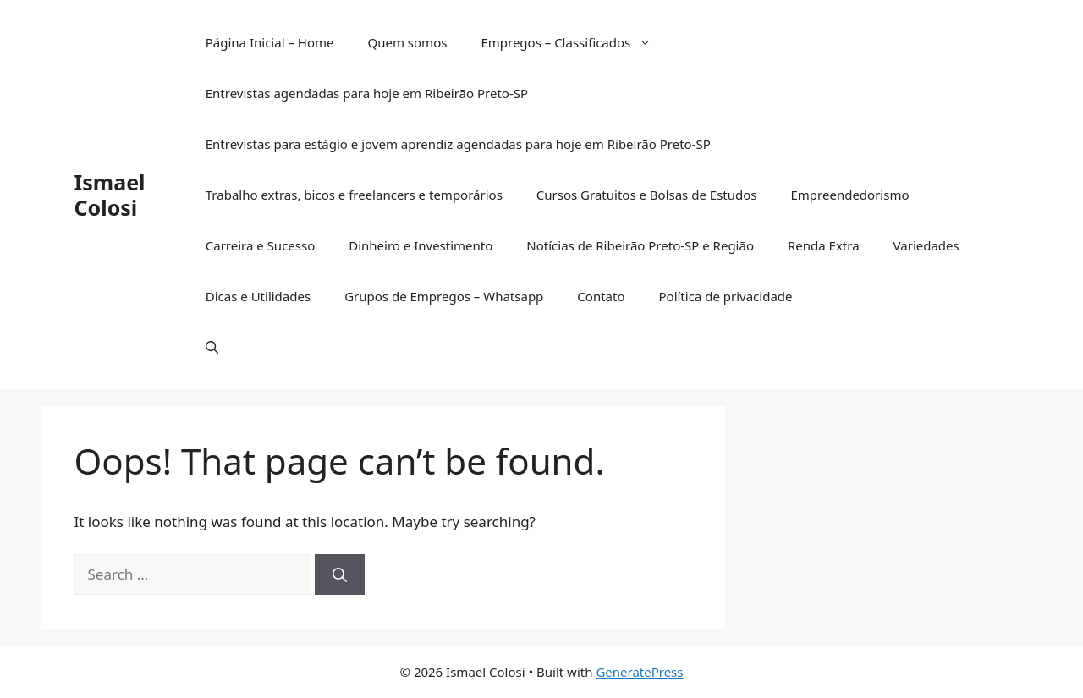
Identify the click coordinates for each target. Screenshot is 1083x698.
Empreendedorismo (849, 194)
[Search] (340, 574)
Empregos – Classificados (574, 42)
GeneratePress (639, 671)
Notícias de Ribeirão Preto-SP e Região (640, 245)
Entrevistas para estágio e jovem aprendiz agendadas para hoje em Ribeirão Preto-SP (458, 143)
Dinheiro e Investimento (420, 245)
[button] (212, 347)
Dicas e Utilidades (258, 296)
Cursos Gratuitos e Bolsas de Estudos (646, 194)
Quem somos (407, 42)
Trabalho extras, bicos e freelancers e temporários (354, 194)
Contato (600, 296)
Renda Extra (824, 245)
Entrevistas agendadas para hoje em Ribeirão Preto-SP (367, 93)
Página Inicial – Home (270, 42)
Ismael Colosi (110, 195)
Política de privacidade (725, 296)
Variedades (926, 245)
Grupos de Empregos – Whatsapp (443, 296)
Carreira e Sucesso (261, 245)
